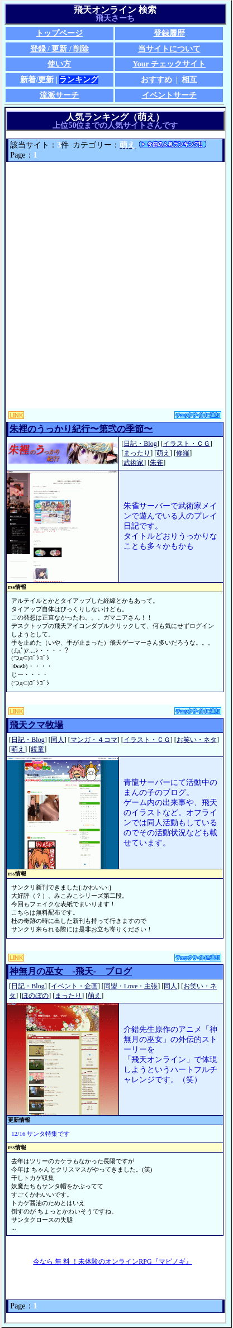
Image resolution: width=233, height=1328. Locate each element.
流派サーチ (59, 95)
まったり (136, 453)
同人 (57, 740)
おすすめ (156, 79)
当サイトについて (169, 49)
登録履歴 (169, 33)
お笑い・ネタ (197, 740)
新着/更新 (37, 79)
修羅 (182, 453)
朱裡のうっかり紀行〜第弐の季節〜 (81, 429)
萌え (163, 453)
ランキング (78, 79)
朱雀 (156, 463)
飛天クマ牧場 (36, 725)
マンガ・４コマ (93, 740)
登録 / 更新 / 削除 (59, 49)
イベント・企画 (74, 986)
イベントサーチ (169, 95)
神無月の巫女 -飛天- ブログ (70, 971)
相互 (189, 79)
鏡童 (37, 749)
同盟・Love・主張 (131, 986)
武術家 (133, 463)
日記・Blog (139, 444)
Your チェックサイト (169, 64)
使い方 (59, 64)
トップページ (59, 33)
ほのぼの (35, 995)
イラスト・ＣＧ (186, 444)
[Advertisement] (116, 285)
